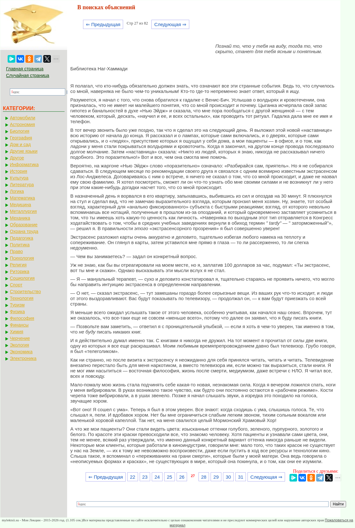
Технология (21, 298)
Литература (22, 184)
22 (132, 477)
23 (145, 477)
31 (240, 477)
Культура (19, 177)
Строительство (25, 291)
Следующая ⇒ (170, 24)
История (18, 171)
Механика (20, 218)
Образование (24, 224)
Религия (18, 264)
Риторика (19, 271)
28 (203, 477)
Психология (22, 258)
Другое (17, 157)
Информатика (24, 164)
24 (157, 477)
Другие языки (24, 151)
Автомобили (22, 117)
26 (181, 477)
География (21, 137)
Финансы (19, 324)
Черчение (20, 338)
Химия (16, 331)
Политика (20, 244)
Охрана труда (24, 231)
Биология (19, 131)
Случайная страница (27, 75)
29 (216, 477)
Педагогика (21, 238)
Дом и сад (20, 144)
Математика (22, 198)
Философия (22, 318)
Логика (17, 191)
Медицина (20, 204)
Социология (22, 278)
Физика (17, 311)
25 (169, 477)
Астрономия (22, 124)
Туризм (17, 304)
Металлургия (23, 211)
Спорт (16, 284)
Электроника (23, 358)
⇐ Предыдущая (103, 24)
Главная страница (25, 68)
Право (16, 251)
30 (228, 477)
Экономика (21, 351)
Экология (19, 345)
